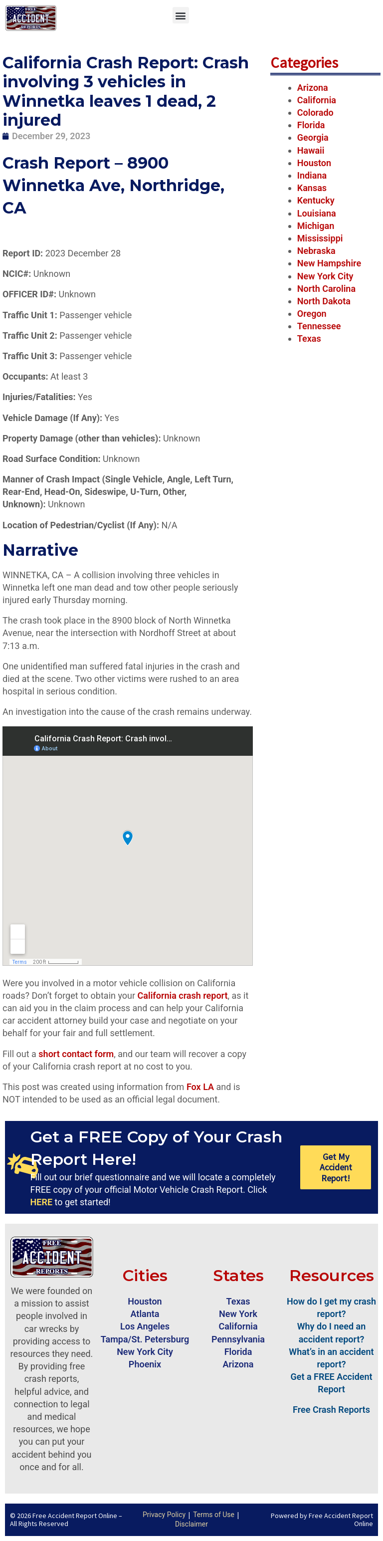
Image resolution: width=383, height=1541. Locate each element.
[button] (181, 15)
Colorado (315, 112)
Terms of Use (213, 1515)
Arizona (312, 87)
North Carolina (326, 288)
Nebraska (316, 250)
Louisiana (316, 213)
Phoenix (145, 1364)
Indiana (312, 175)
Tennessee (319, 326)
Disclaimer (191, 1524)
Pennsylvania (238, 1339)
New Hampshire (329, 263)
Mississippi (320, 238)
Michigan (316, 225)
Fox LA (200, 1087)
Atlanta (144, 1314)
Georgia (313, 137)
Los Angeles (145, 1326)
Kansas (312, 188)
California (316, 100)
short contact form (76, 1054)
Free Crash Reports (331, 1409)
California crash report (183, 995)
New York (238, 1314)
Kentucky (316, 200)
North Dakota (324, 301)
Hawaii (311, 150)
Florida (311, 125)
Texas (309, 338)
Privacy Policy (164, 1515)
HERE (41, 1202)
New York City (325, 276)
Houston (314, 163)
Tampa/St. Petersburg (145, 1339)
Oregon (312, 313)
